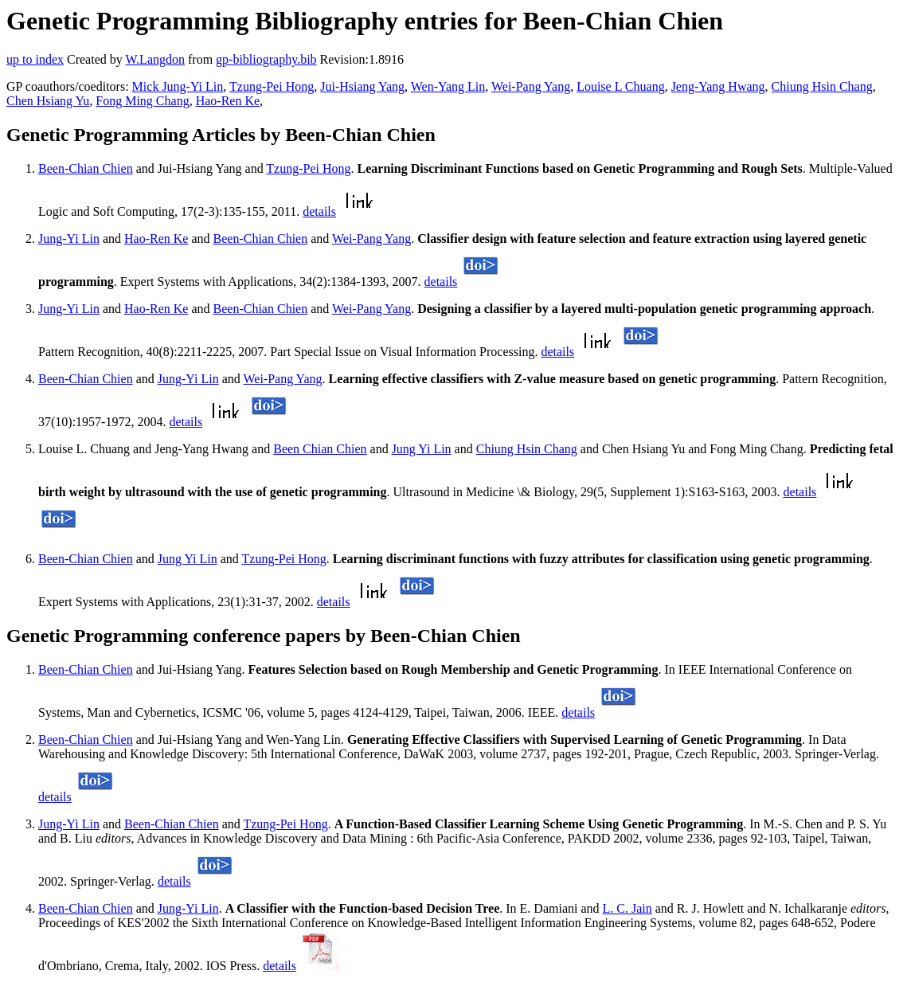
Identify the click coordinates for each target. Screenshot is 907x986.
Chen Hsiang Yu (47, 101)
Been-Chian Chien (85, 168)
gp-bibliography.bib (266, 59)
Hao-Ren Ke (228, 101)
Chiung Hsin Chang (822, 86)
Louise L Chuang (621, 86)
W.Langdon (155, 59)
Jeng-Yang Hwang (718, 86)
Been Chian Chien (319, 449)
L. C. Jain (627, 908)
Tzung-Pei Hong (271, 86)
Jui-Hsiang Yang (362, 86)
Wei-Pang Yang (530, 86)
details (319, 211)
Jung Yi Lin (422, 449)
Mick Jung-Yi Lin (178, 86)
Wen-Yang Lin (448, 86)
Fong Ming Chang (142, 101)
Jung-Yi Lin (69, 238)
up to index (35, 59)
